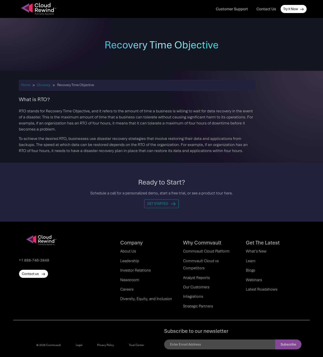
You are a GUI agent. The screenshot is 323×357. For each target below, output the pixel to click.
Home (25, 85)
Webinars (254, 279)
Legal (79, 345)
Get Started (161, 203)
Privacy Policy (105, 345)
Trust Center (136, 345)
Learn (250, 260)
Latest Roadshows (261, 289)
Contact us (33, 274)
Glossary (43, 85)
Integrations (193, 296)
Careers (126, 289)
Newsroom (129, 279)
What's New (256, 251)
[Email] (219, 344)
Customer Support (232, 9)
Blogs (250, 270)
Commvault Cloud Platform (206, 251)
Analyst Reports (196, 277)
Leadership (129, 260)
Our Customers (196, 287)
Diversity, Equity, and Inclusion (146, 298)
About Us (128, 251)
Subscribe (288, 344)
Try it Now (293, 9)
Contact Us (266, 9)
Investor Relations (135, 270)
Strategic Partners (198, 306)
